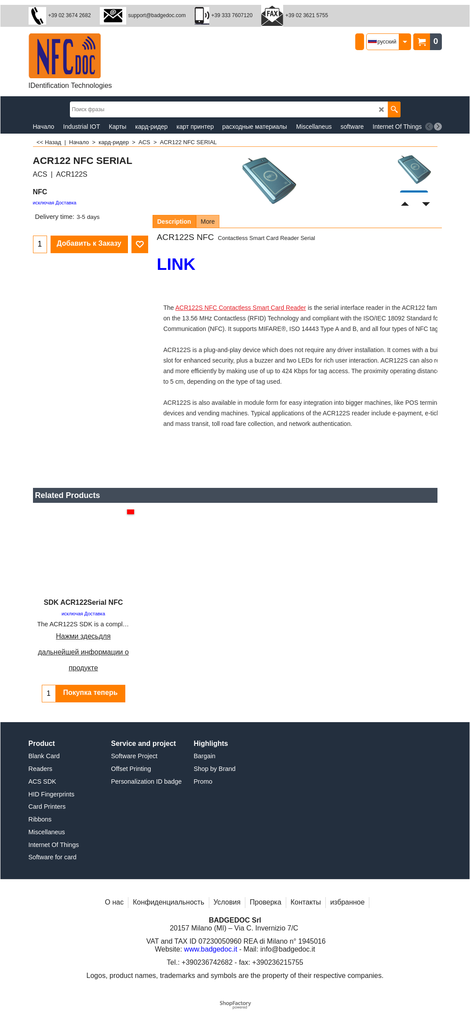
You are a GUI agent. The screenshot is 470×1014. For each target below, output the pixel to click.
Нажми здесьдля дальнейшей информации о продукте (83, 652)
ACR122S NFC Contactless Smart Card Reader (240, 307)
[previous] (429, 127)
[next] (438, 127)
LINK (176, 264)
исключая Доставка (55, 202)
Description (174, 221)
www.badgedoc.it (210, 953)
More (208, 221)
